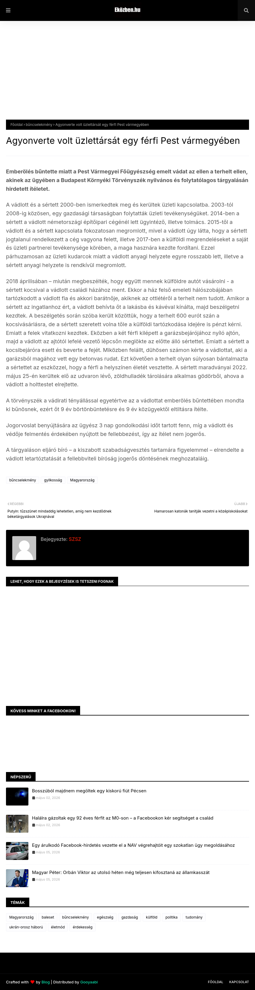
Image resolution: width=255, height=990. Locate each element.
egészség (105, 917)
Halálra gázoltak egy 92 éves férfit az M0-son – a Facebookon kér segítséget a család (122, 818)
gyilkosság (53, 480)
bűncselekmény (39, 124)
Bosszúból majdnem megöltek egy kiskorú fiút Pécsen (89, 791)
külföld (151, 917)
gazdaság (129, 917)
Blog (46, 982)
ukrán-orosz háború (26, 927)
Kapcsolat (239, 982)
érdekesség (82, 927)
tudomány (194, 917)
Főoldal (16, 124)
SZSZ (74, 539)
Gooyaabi (89, 982)
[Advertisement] (127, 75)
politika (171, 917)
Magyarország (82, 480)
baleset (48, 917)
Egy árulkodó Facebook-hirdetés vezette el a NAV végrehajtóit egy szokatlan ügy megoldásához (133, 845)
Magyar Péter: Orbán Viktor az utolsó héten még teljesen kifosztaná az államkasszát (121, 872)
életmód (58, 927)
